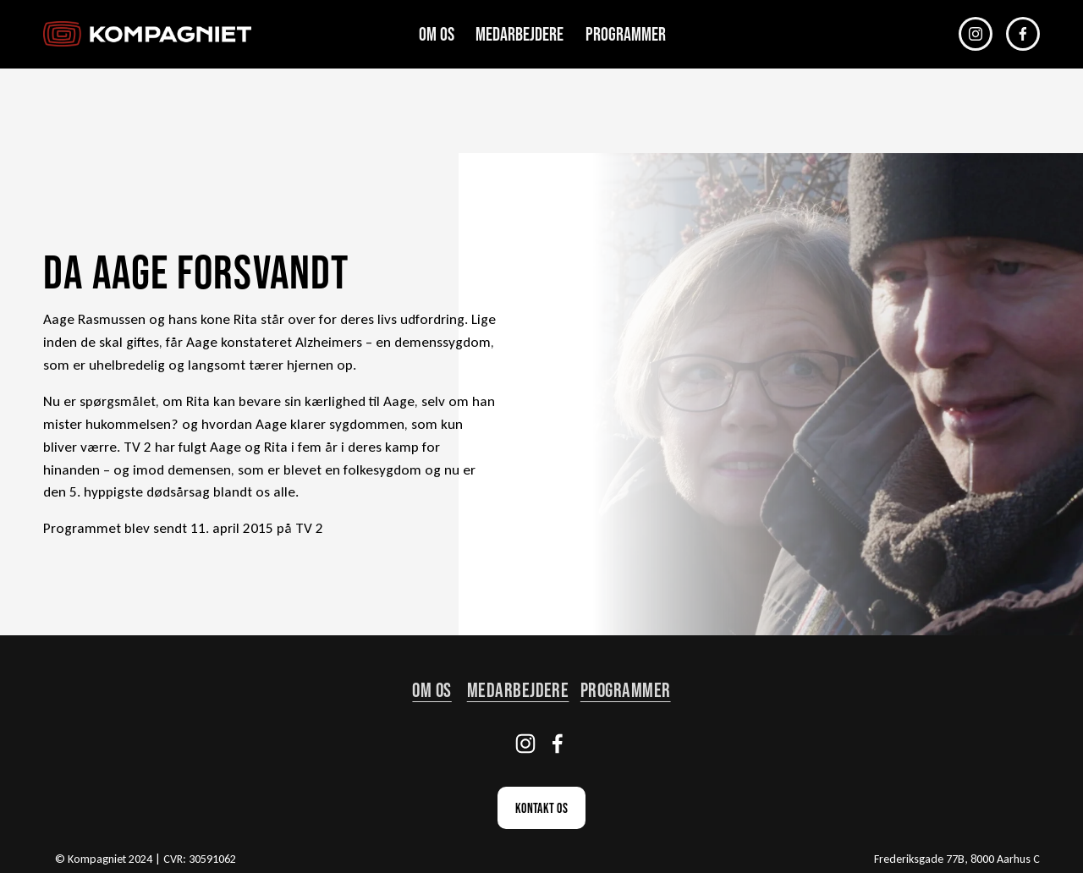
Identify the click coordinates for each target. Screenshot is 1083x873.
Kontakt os (541, 807)
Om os (436, 34)
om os (431, 689)
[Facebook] (1023, 34)
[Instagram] (975, 34)
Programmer (625, 34)
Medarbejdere (519, 34)
